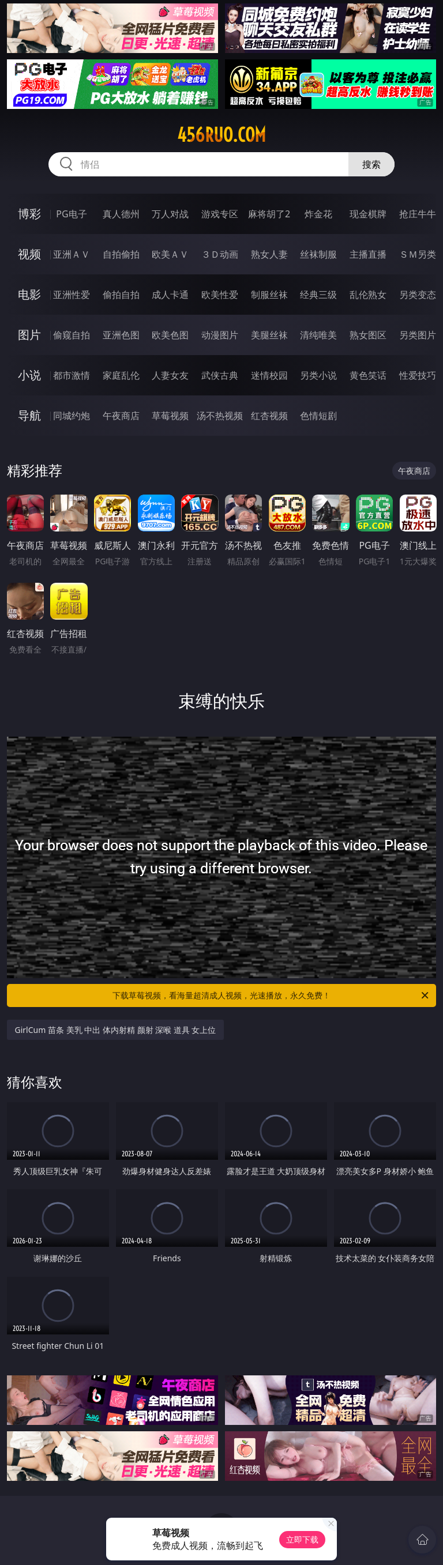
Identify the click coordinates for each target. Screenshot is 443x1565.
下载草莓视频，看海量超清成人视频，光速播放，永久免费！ (271, 995)
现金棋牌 (368, 214)
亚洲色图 (121, 335)
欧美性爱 (219, 294)
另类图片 (417, 335)
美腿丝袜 (269, 335)
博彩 (29, 213)
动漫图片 (219, 335)
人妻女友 (170, 375)
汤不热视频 (220, 415)
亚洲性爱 (71, 294)
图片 (29, 334)
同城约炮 (71, 415)
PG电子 (71, 214)
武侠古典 (219, 375)
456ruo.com (221, 134)
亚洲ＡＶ (71, 254)
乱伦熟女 (368, 294)
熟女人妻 (269, 254)
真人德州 (121, 214)
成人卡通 (170, 294)
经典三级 (318, 294)
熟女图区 (368, 335)
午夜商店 (121, 415)
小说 (29, 375)
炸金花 (318, 214)
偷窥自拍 (71, 335)
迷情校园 (269, 375)
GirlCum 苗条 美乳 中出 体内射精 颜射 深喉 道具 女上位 (115, 1029)
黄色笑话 (368, 375)
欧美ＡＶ (170, 254)
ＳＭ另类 (417, 254)
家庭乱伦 (121, 375)
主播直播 (368, 254)
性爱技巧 (417, 375)
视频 (29, 254)
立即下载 (302, 1539)
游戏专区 (219, 214)
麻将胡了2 (269, 214)
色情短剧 (318, 415)
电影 (29, 294)
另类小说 (318, 375)
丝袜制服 (318, 254)
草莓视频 (170, 415)
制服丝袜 (269, 294)
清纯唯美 (318, 335)
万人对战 (170, 214)
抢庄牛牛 (417, 214)
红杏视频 (269, 415)
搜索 (371, 164)
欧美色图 (170, 335)
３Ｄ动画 (219, 254)
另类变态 (417, 294)
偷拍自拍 (121, 294)
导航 (29, 415)
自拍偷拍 (121, 254)
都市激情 (71, 375)
